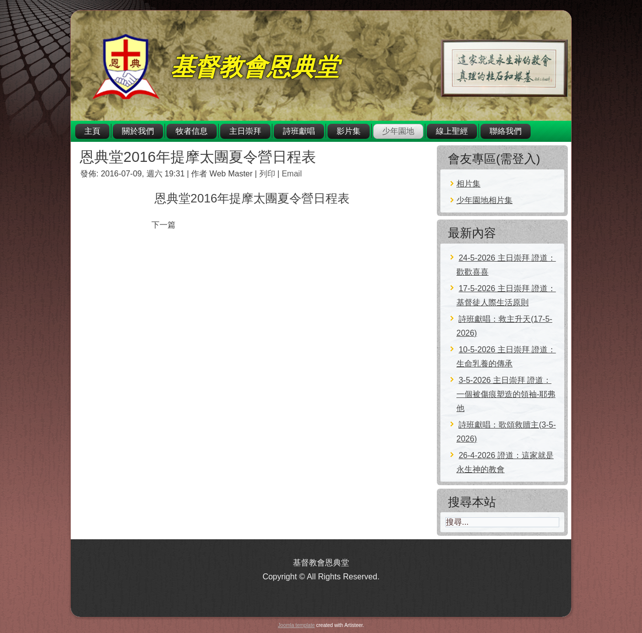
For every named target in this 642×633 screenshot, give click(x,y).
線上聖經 (452, 131)
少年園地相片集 (484, 200)
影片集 (349, 131)
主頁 (92, 131)
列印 (268, 173)
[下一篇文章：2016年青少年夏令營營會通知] (163, 225)
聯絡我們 (506, 131)
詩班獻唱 (299, 131)
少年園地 (398, 131)
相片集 (468, 183)
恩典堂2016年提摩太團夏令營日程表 (198, 157)
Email (292, 173)
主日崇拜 (245, 131)
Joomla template (296, 625)
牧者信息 (192, 131)
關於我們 (138, 131)
